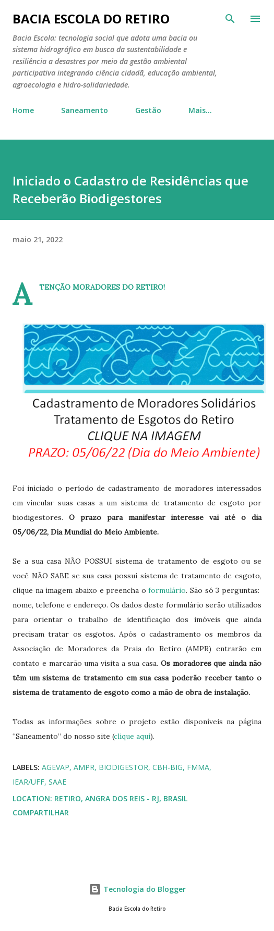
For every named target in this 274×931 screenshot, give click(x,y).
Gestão (148, 110)
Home (23, 110)
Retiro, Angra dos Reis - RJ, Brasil (120, 798)
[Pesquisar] (230, 19)
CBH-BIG (167, 767)
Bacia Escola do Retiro (91, 18)
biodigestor (123, 767)
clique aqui (132, 736)
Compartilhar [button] (41, 812)
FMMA (198, 767)
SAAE (57, 782)
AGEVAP (55, 767)
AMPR (84, 767)
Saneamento (84, 110)
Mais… (200, 110)
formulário (167, 590)
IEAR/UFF (28, 782)
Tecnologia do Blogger (137, 889)
